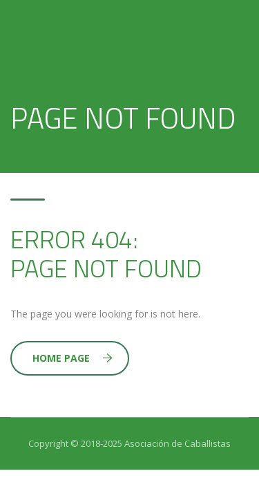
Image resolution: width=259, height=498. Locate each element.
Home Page (72, 358)
